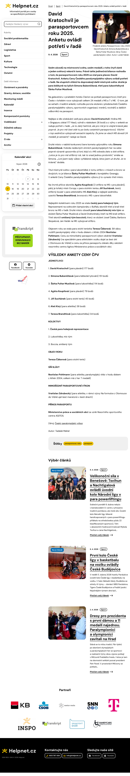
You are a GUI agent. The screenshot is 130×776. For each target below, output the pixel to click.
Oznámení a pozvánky (16, 87)
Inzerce (8, 110)
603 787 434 (53, 756)
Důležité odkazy (13, 127)
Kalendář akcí (23, 157)
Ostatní (8, 72)
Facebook (15, 266)
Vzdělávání (10, 121)
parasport (88, 443)
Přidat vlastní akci (24, 205)
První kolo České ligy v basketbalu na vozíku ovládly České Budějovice (105, 562)
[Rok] (26, 164)
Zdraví (7, 44)
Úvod (50, 6)
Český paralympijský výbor (69, 423)
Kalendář (9, 104)
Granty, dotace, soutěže (17, 93)
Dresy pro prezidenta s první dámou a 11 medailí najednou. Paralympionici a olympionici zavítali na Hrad (108, 627)
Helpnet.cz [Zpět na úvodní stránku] (26, 5)
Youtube (29, 266)
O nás (7, 139)
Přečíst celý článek (99, 535)
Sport (7, 55)
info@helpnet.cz (72, 756)
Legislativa (10, 49)
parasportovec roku (73, 443)
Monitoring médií (13, 98)
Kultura (8, 61)
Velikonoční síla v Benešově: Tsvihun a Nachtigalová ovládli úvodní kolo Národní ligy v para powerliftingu (105, 487)
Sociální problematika (16, 38)
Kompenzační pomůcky (17, 116)
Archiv (7, 144)
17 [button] (8, 189)
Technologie (10, 67)
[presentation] (67, 483)
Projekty (8, 133)
